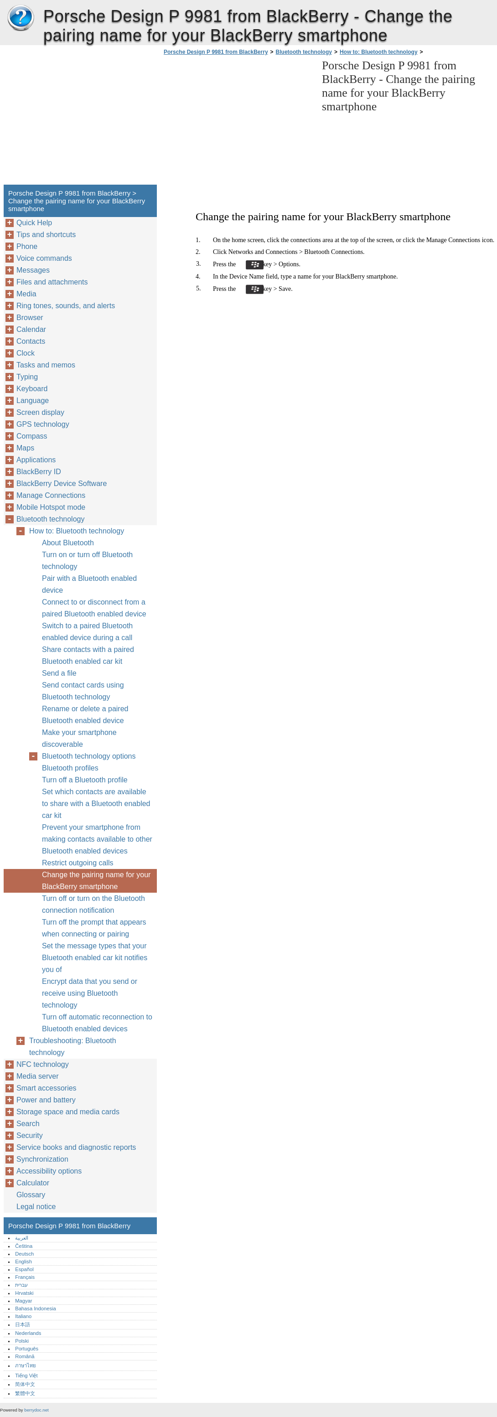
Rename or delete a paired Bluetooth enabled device (85, 714)
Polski (22, 1341)
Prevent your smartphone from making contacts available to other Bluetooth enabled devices (97, 839)
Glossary (30, 1195)
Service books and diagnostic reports (76, 1147)
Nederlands (28, 1333)
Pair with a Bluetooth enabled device (89, 584)
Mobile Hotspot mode (50, 507)
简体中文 (25, 1384)
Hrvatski (24, 1293)
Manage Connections (50, 495)
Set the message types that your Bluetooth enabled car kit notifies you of (94, 957)
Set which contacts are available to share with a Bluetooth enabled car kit (96, 803)
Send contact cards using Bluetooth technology (83, 691)
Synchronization (42, 1159)
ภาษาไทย (25, 1365)
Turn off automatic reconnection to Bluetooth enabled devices (97, 1023)
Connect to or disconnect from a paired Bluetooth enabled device (94, 608)
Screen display (40, 412)
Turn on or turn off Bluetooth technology (87, 560)
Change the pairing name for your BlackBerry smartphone (96, 880)
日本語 (22, 1324)
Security (29, 1135)
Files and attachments (52, 282)
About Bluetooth (68, 543)
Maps (25, 448)
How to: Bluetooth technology (379, 52)
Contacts (30, 341)
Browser (29, 317)
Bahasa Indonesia (35, 1308)
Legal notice (36, 1206)
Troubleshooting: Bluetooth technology (72, 1046)
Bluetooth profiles (70, 768)
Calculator (32, 1183)
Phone (26, 246)
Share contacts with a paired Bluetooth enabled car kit (88, 655)
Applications (36, 460)
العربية (21, 1238)
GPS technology (42, 424)
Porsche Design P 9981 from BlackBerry (20, 18)
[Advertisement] (238, 122)
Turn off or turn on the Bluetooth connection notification (93, 904)
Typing (27, 377)
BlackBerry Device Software (61, 483)
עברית (21, 1285)
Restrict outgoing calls (78, 863)
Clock (25, 353)
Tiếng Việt (26, 1375)
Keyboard (32, 389)
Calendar (31, 329)
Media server (37, 1076)
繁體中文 (25, 1393)
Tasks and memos (45, 365)
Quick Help (34, 223)
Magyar (23, 1300)
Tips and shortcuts (46, 234)
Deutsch (24, 1254)
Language (32, 400)
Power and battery (46, 1100)
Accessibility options (49, 1171)
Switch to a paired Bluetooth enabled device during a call (87, 631)
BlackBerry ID (38, 472)
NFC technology (42, 1064)
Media (26, 294)
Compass (31, 436)
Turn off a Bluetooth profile (85, 780)
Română (24, 1356)
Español (24, 1269)
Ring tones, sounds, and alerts (65, 306)
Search (28, 1123)
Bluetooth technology (304, 52)
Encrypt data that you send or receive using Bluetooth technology (89, 993)
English (23, 1261)
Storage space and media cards (67, 1112)
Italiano (23, 1316)
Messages (33, 270)
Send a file (59, 673)
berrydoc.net (36, 1409)
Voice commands (44, 258)
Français (25, 1277)
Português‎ (26, 1348)
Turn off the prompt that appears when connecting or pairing (94, 928)
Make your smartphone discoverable (79, 738)
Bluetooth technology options (88, 756)
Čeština (23, 1246)
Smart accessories (46, 1088)
